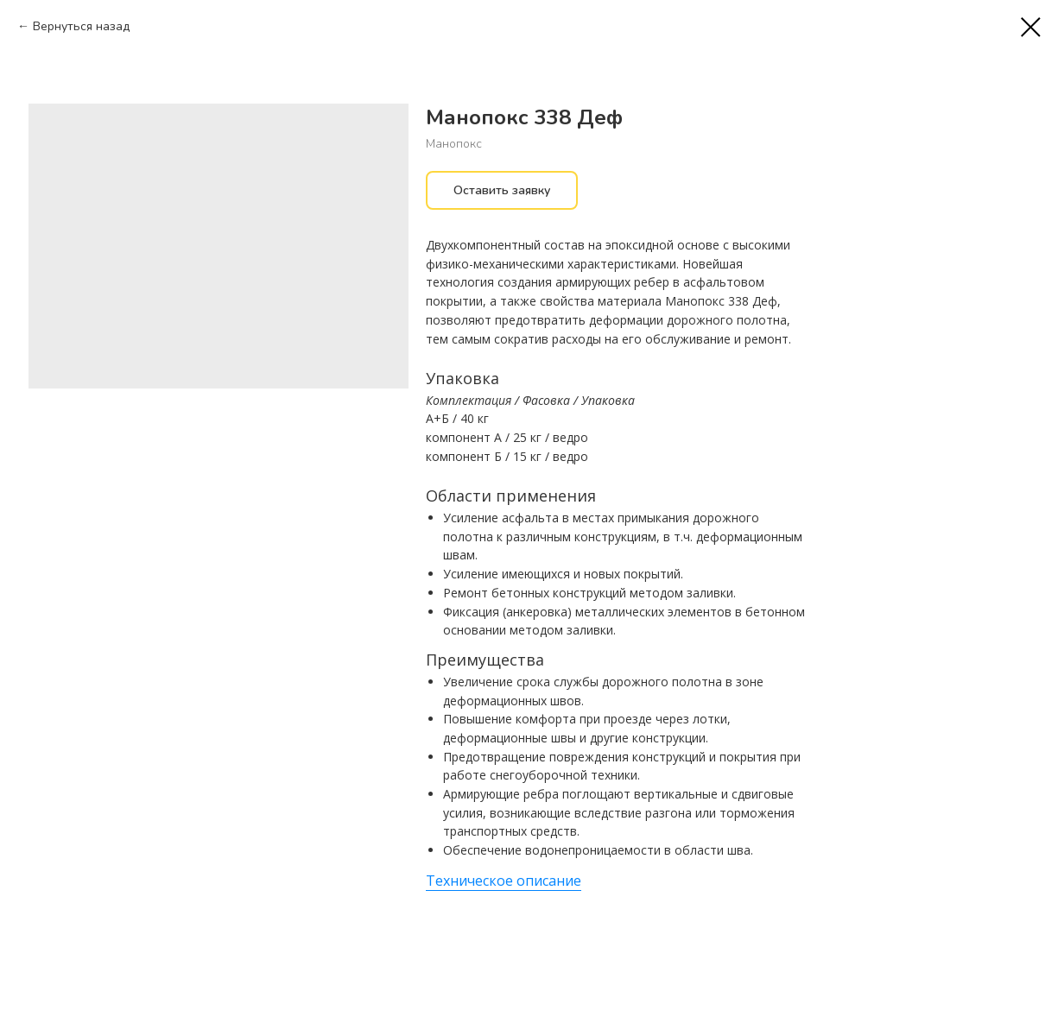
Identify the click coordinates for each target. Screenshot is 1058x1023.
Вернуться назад (81, 26)
